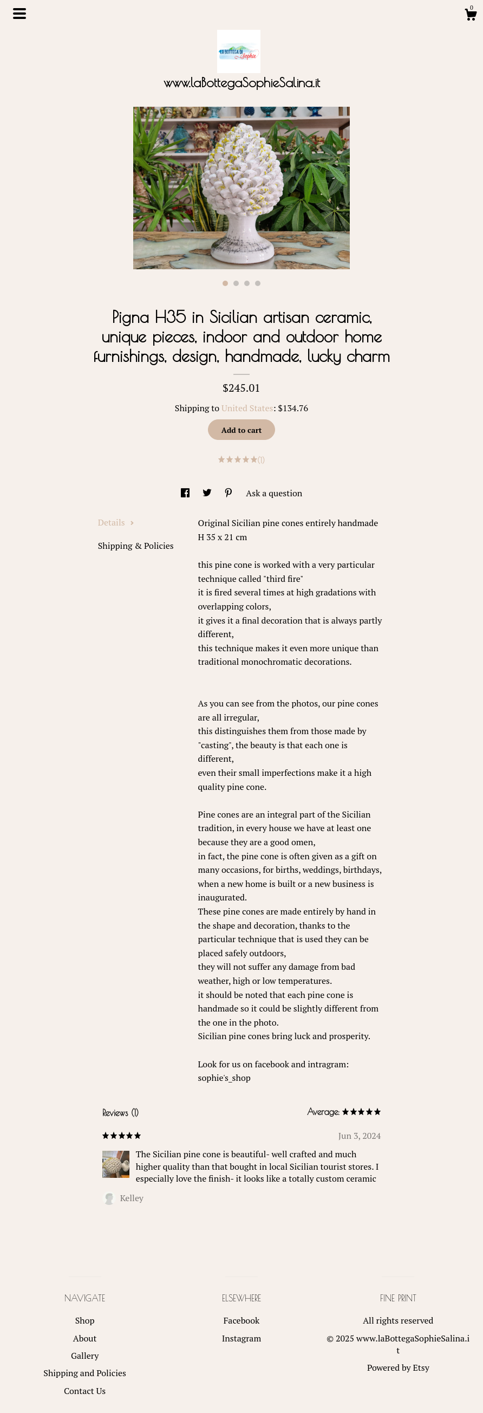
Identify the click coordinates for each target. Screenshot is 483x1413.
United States (247, 408)
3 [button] (247, 283)
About (85, 1338)
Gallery (85, 1356)
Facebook (242, 1320)
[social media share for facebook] (186, 493)
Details (116, 522)
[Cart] (471, 16)
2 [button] (236, 283)
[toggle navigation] (19, 13)
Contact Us (85, 1391)
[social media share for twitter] (208, 493)
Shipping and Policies (84, 1373)
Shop (85, 1320)
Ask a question (274, 493)
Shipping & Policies (136, 546)
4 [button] (257, 283)
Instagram (242, 1338)
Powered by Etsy (398, 1367)
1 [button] (225, 283)
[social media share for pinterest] (229, 493)
